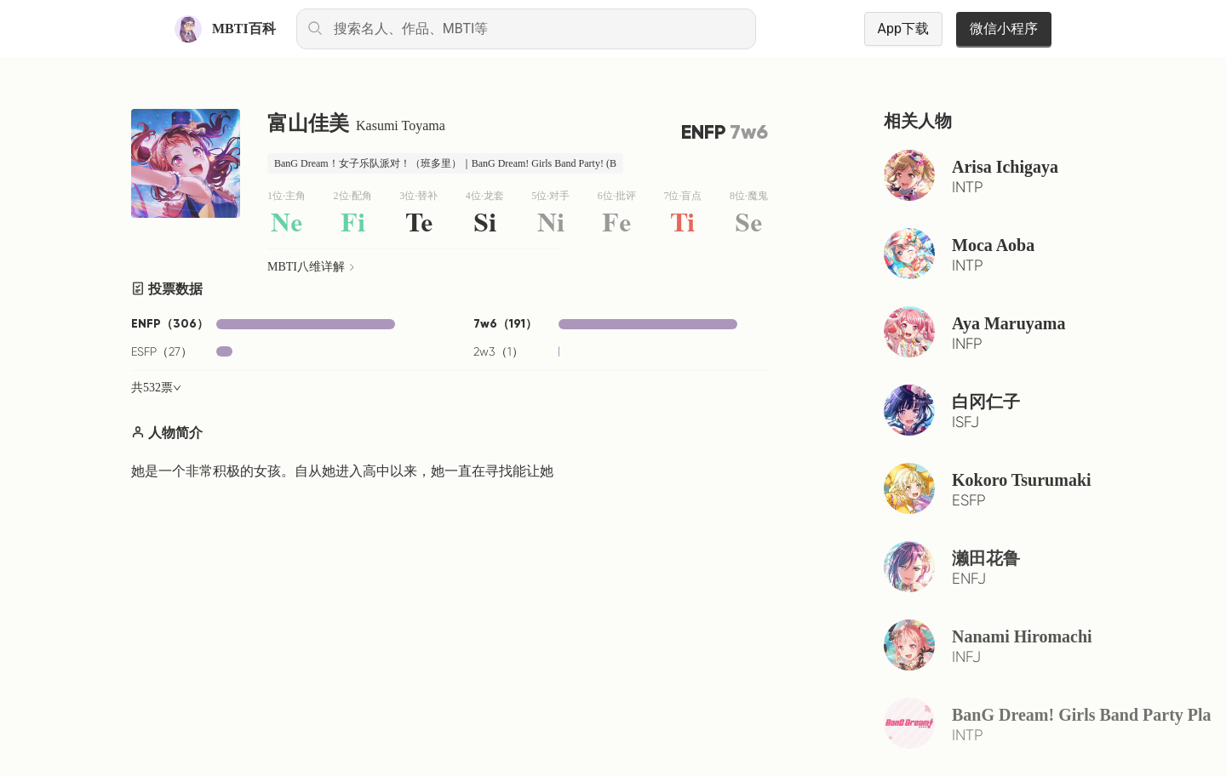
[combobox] (526, 28)
